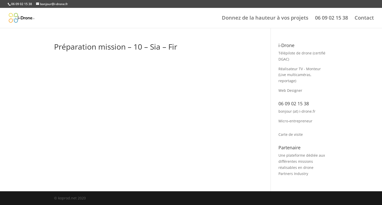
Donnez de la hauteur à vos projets (265, 18)
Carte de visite (290, 134)
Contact (364, 18)
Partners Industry (293, 173)
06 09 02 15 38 (331, 18)
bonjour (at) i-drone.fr (296, 111)
